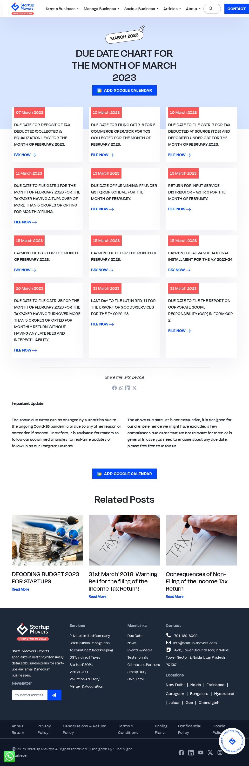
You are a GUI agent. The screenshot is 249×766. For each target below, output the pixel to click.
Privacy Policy (44, 729)
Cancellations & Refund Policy (85, 729)
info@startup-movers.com (195, 643)
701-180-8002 (186, 636)
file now (102, 154)
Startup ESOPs (81, 664)
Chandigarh (209, 702)
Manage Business (100, 8)
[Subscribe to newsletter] (54, 695)
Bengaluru (199, 693)
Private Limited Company (90, 636)
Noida (195, 684)
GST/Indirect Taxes (85, 657)
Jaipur (174, 702)
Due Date (135, 636)
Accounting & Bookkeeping (91, 650)
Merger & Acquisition (87, 686)
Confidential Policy (189, 729)
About (191, 8)
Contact (237, 8)
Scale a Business (139, 8)
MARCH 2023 (124, 36)
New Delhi (175, 684)
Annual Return (18, 729)
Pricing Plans (161, 729)
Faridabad (215, 684)
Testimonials (138, 657)
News (132, 643)
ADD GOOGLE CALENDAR (124, 90)
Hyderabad (224, 693)
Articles (170, 8)
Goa (189, 702)
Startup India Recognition (90, 643)
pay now (25, 154)
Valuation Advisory (85, 679)
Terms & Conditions (128, 729)
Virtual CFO (79, 672)
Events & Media (140, 650)
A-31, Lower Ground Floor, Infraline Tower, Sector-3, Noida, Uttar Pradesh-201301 (197, 657)
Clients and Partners (144, 664)
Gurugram (175, 693)
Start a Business (61, 8)
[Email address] (30, 695)
